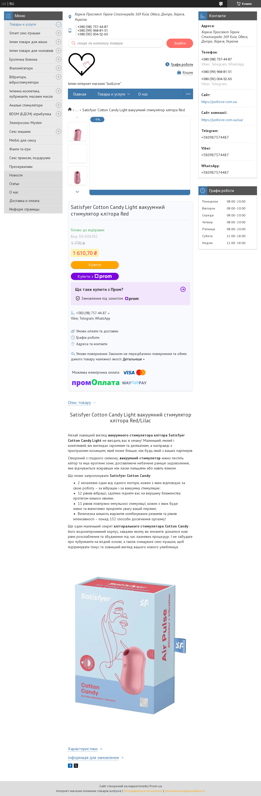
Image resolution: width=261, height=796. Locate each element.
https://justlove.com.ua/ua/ (222, 119)
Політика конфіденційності (185, 791)
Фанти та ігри (20, 149)
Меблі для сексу (22, 140)
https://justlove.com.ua (219, 101)
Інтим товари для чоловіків (31, 50)
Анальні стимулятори (26, 105)
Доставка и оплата (24, 200)
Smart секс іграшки (24, 33)
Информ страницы (24, 209)
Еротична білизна (23, 59)
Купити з (95, 276)
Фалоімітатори (21, 68)
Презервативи (20, 166)
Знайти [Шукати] (180, 43)
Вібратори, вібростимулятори (24, 80)
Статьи (14, 183)
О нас (13, 192)
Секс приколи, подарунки (29, 157)
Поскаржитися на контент (143, 791)
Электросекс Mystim (25, 122)
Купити (95, 264)
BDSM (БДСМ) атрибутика (30, 114)
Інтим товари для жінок (28, 41)
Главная (79, 94)
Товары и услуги (22, 24)
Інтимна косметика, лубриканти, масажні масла (31, 94)
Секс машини (20, 131)
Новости (16, 175)
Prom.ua (156, 786)
